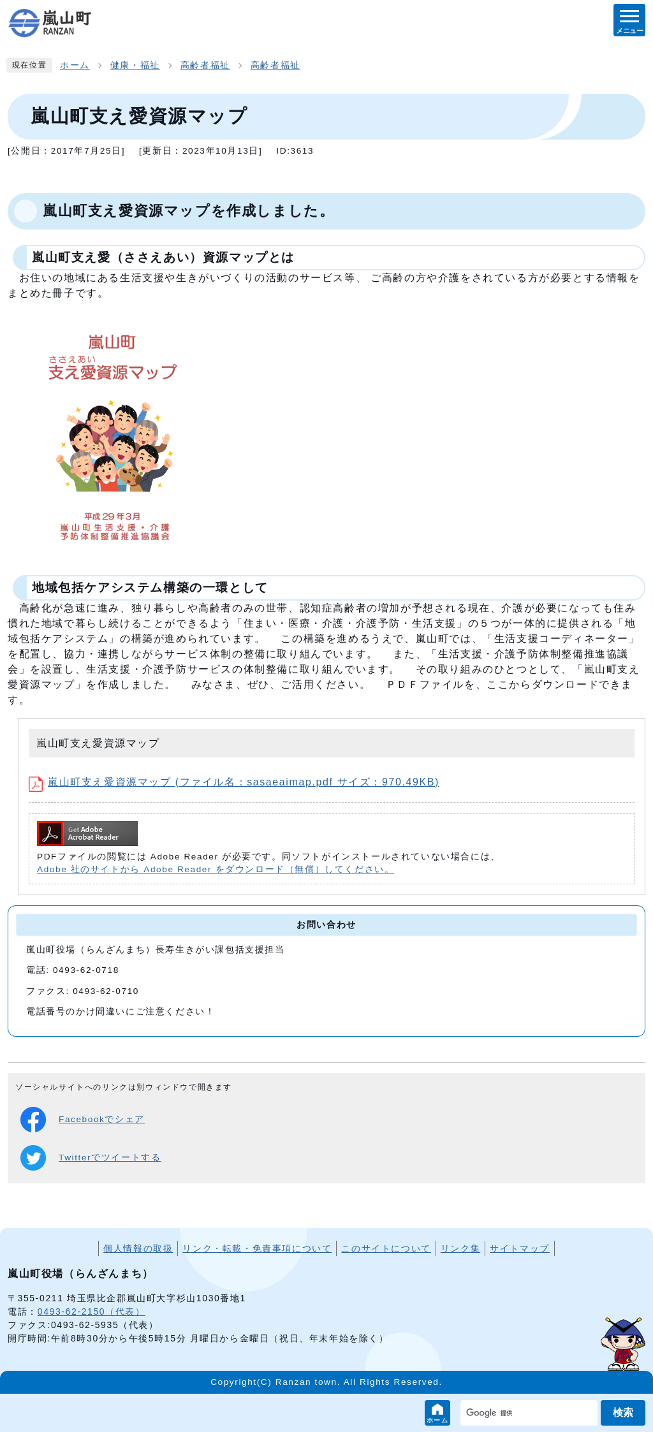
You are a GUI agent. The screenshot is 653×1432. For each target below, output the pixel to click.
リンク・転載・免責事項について (257, 1248)
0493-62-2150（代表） (91, 1311)
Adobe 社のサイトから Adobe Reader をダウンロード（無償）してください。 (215, 869)
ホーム (438, 1420)
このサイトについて (385, 1248)
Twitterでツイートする (90, 1158)
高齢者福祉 (205, 65)
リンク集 (460, 1248)
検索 (623, 1412)
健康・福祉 (135, 65)
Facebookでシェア (82, 1119)
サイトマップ (520, 1248)
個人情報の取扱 (138, 1248)
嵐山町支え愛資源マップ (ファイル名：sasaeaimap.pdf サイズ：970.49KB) (234, 782)
